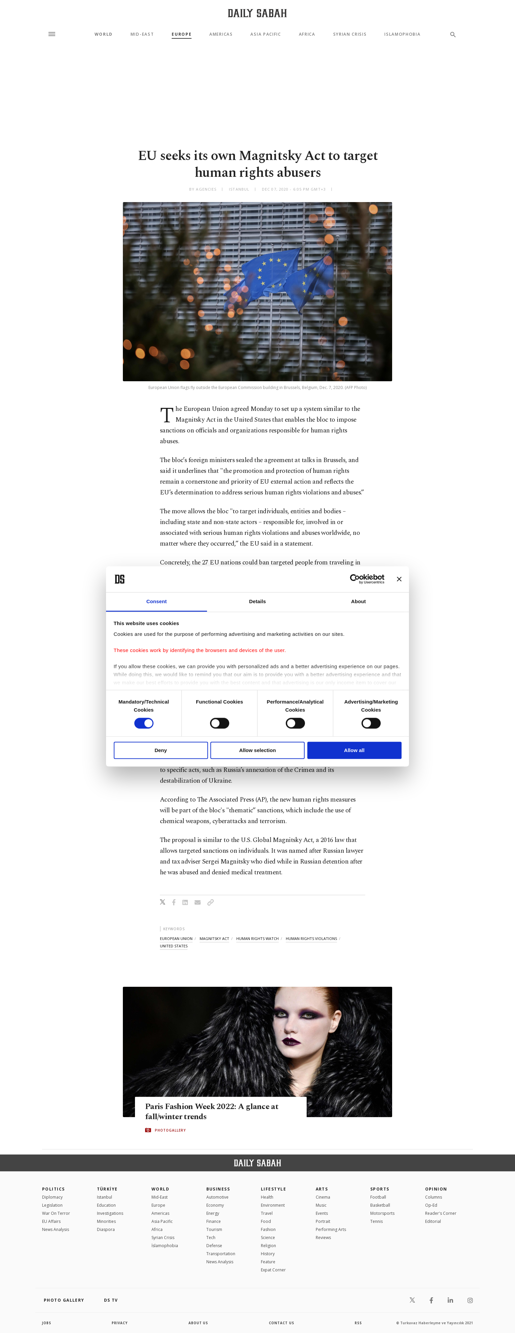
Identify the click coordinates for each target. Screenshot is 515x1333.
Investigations (110, 1213)
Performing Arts (331, 1229)
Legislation (52, 1205)
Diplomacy (52, 1197)
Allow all (354, 750)
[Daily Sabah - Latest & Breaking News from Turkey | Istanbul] (257, 13)
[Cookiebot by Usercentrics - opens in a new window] (354, 579)
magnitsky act (214, 938)
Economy (215, 1205)
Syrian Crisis (350, 34)
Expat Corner (273, 1270)
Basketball (380, 1205)
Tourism (214, 1229)
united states (173, 945)
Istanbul (104, 1197)
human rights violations (311, 938)
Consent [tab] (156, 601)
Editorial (433, 1221)
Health (267, 1197)
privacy (120, 1323)
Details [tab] (257, 601)
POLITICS (53, 1189)
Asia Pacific (265, 34)
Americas (221, 34)
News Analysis (55, 1229)
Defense (214, 1245)
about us (198, 1323)
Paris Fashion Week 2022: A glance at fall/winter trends (213, 1111)
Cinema (323, 1197)
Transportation (220, 1254)
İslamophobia (164, 1245)
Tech (210, 1237)
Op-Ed (431, 1205)
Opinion (436, 1189)
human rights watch (257, 938)
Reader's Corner (440, 1213)
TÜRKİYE (107, 1189)
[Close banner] (399, 579)
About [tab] (358, 601)
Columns (433, 1197)
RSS (358, 1323)
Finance (213, 1221)
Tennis (376, 1221)
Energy (212, 1213)
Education (106, 1205)
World (104, 34)
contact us (282, 1323)
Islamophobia (402, 34)
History (268, 1254)
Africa (307, 34)
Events (322, 1213)
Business (218, 1189)
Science (268, 1237)
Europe (182, 34)
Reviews (323, 1237)
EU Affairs (51, 1221)
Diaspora (106, 1229)
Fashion (268, 1229)
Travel (267, 1213)
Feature (268, 1262)
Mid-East (142, 34)
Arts (322, 1189)
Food (266, 1221)
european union (176, 938)
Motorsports (382, 1213)
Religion (268, 1245)
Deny (160, 750)
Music (321, 1205)
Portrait (323, 1221)
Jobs (47, 1323)
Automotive (217, 1197)
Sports (379, 1189)
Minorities (106, 1221)
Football (378, 1197)
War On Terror (56, 1213)
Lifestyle (273, 1189)
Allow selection (257, 750)
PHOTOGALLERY (170, 1130)
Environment (273, 1205)
